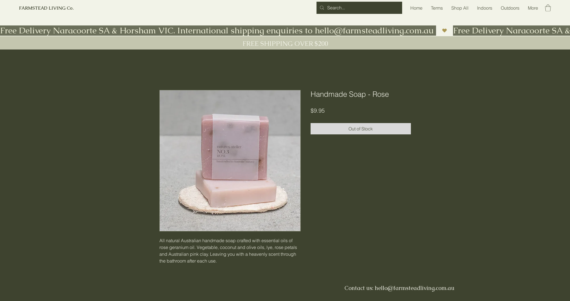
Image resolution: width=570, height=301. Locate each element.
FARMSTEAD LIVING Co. (46, 8)
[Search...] (358, 8)
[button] (548, 8)
